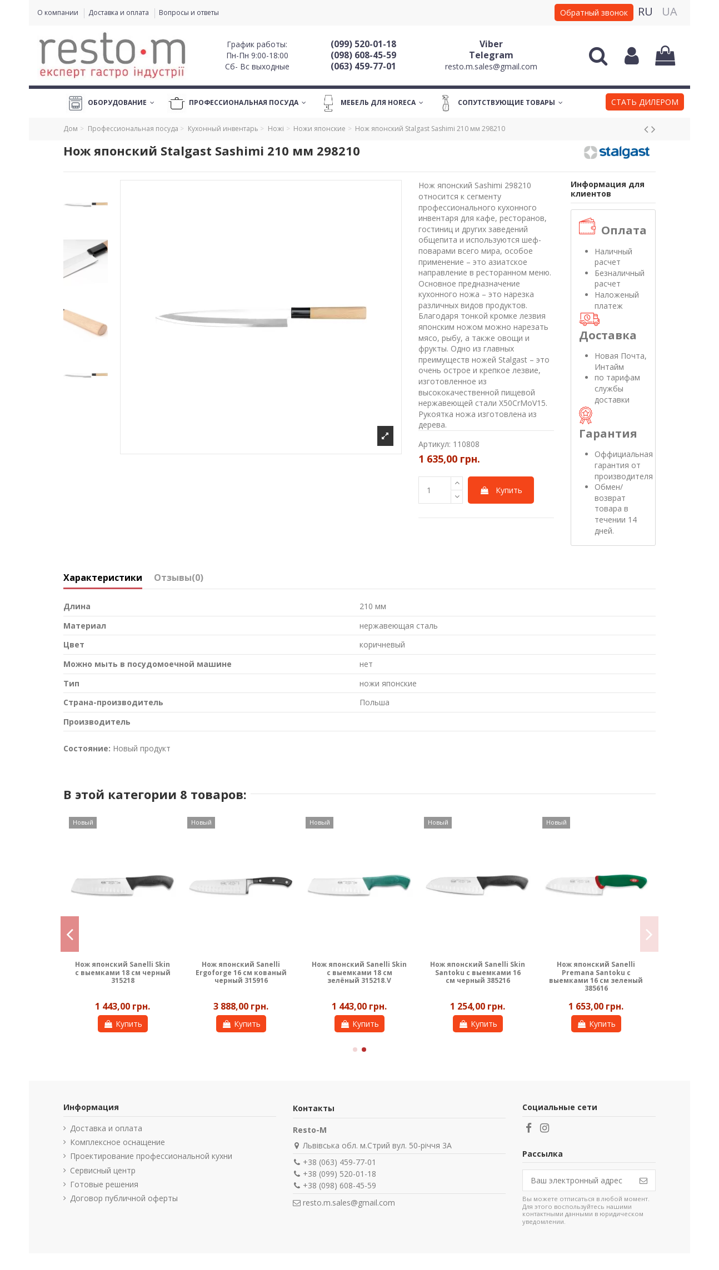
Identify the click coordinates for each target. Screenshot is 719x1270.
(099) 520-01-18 (363, 44)
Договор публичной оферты (124, 1198)
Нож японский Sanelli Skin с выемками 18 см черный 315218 (123, 972)
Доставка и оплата (119, 12)
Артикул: (434, 444)
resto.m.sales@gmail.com (491, 66)
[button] (645, 103)
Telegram (491, 55)
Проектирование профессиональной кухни (151, 1156)
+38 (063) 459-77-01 (339, 1162)
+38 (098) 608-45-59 (339, 1185)
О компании (58, 12)
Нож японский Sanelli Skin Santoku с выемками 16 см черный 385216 (477, 972)
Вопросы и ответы (189, 12)
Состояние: (87, 748)
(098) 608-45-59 (363, 55)
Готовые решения (104, 1184)
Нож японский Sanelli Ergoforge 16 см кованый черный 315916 (241, 972)
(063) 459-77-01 (363, 66)
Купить (501, 490)
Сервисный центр (103, 1170)
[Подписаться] (643, 1180)
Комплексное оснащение (117, 1142)
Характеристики (102, 578)
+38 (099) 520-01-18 (339, 1173)
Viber (491, 44)
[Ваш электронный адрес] (577, 1180)
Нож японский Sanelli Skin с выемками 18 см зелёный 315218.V (359, 972)
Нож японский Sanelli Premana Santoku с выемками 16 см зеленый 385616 (596, 976)
